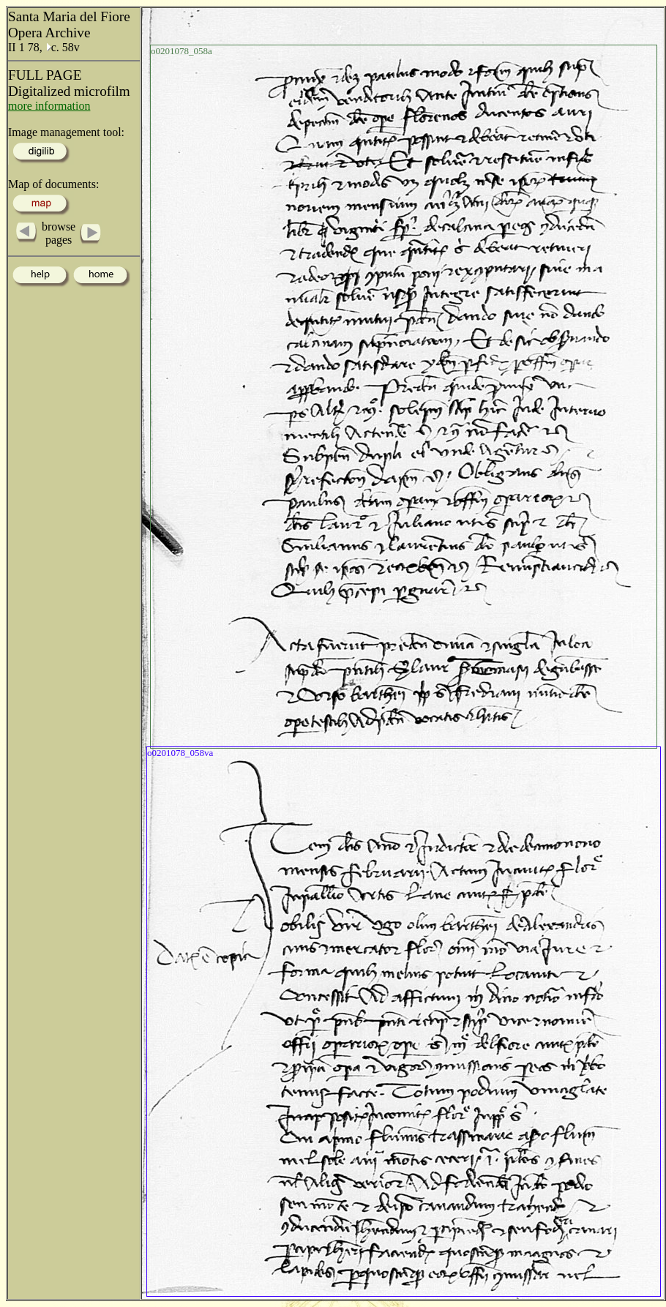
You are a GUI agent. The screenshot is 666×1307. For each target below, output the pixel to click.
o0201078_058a (181, 50)
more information (49, 106)
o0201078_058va (180, 752)
